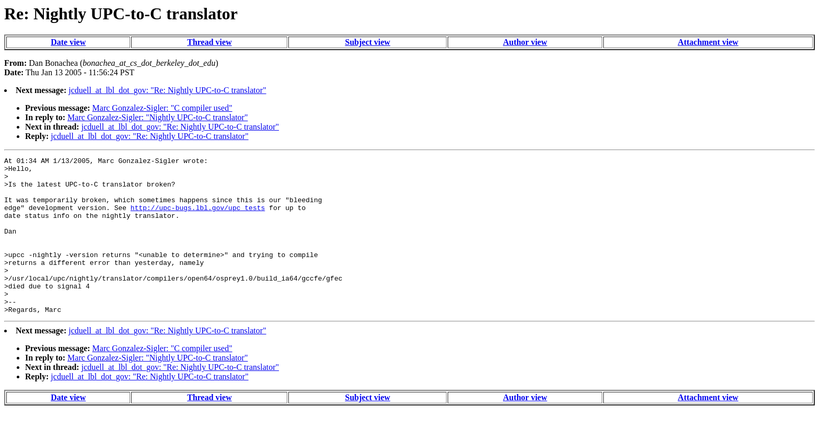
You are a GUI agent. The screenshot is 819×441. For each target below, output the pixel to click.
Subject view (368, 42)
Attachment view (708, 42)
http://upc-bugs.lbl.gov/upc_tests (198, 218)
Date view (68, 42)
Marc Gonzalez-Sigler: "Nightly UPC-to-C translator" (157, 117)
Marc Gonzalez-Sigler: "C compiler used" (162, 107)
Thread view (209, 42)
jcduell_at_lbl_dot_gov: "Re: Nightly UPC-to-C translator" (167, 90)
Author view (525, 42)
